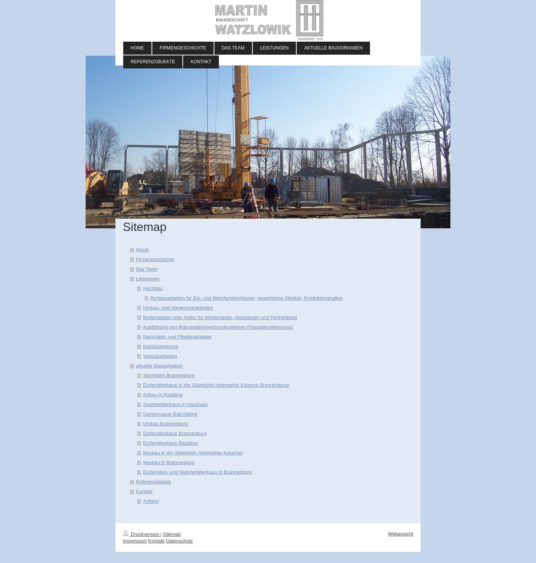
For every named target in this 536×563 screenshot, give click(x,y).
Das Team (146, 269)
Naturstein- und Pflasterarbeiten (177, 337)
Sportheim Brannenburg (169, 375)
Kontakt (144, 491)
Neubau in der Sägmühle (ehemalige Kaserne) (193, 453)
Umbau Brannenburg (165, 424)
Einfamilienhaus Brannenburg (175, 433)
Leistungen (148, 279)
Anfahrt (151, 501)
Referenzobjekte (153, 482)
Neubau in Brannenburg (169, 462)
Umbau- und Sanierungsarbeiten (178, 308)
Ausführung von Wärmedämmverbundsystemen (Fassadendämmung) (218, 327)
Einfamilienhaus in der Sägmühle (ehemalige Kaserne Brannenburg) (216, 385)
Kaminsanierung (160, 346)
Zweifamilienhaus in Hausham (175, 404)
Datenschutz (179, 541)
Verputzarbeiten (160, 356)
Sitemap (172, 534)
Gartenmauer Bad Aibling (170, 414)
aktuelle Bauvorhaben (159, 366)
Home (142, 249)
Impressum (135, 541)
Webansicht (400, 534)
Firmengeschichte (155, 259)
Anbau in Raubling (163, 395)
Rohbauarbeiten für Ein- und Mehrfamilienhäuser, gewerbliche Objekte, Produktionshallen (246, 298)
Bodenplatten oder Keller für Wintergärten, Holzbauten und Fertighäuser (220, 317)
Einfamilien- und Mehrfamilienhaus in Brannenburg (197, 472)
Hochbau (153, 288)
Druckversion (141, 534)
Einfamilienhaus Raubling (170, 443)
